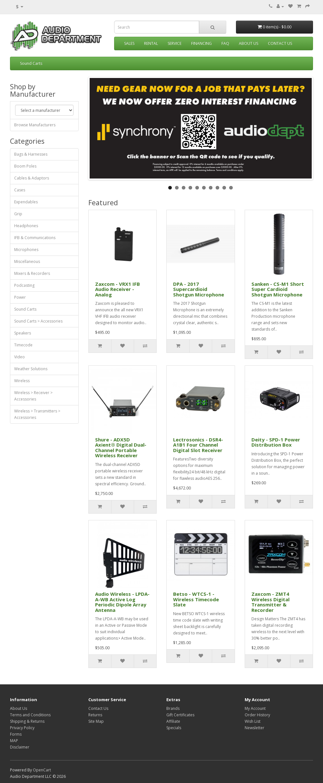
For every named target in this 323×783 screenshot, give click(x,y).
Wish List (252, 721)
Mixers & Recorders (32, 273)
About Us (248, 43)
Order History (257, 715)
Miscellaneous (27, 261)
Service (174, 43)
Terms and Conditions (30, 715)
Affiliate (173, 721)
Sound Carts (31, 63)
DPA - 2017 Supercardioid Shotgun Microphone (198, 289)
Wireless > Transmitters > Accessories (37, 414)
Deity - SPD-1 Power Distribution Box (275, 442)
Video (19, 357)
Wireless (22, 380)
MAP (14, 740)
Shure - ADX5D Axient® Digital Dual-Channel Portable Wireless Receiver (120, 447)
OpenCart (42, 770)
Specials (173, 727)
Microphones (26, 249)
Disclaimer (19, 747)
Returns (95, 715)
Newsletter (254, 727)
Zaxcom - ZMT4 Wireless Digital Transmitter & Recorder (270, 602)
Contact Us (280, 43)
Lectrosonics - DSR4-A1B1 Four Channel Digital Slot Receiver (198, 444)
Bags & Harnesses (30, 154)
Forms (16, 734)
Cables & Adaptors (31, 178)
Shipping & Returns (27, 721)
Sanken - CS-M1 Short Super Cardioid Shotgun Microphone (277, 289)
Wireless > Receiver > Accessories (33, 396)
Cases (19, 190)
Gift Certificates (180, 715)
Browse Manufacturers (34, 125)
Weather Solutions (30, 369)
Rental (151, 43)
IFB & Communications (34, 237)
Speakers (22, 333)
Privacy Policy (22, 727)
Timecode (23, 345)
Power (20, 297)
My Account (255, 708)
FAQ (225, 43)
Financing (201, 43)
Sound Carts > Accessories (38, 321)
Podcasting (24, 285)
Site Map (96, 721)
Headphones (26, 225)
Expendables (26, 202)
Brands (173, 708)
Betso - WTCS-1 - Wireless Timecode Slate (196, 599)
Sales (129, 43)
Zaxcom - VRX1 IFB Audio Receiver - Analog (117, 289)
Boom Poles (25, 166)
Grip (18, 214)
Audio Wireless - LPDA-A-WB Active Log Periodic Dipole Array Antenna (122, 602)
